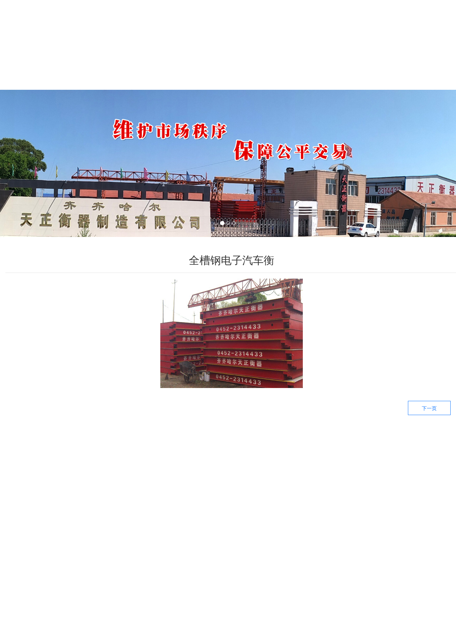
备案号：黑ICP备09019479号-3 (254, 625)
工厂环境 (359, 70)
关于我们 (103, 70)
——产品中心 (190, 478)
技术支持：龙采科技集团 (329, 625)
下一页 (429, 408)
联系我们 (424, 70)
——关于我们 (421, 478)
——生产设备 (267, 478)
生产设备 (295, 70)
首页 (39, 70)
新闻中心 (231, 70)
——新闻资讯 (344, 478)
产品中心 (167, 70)
